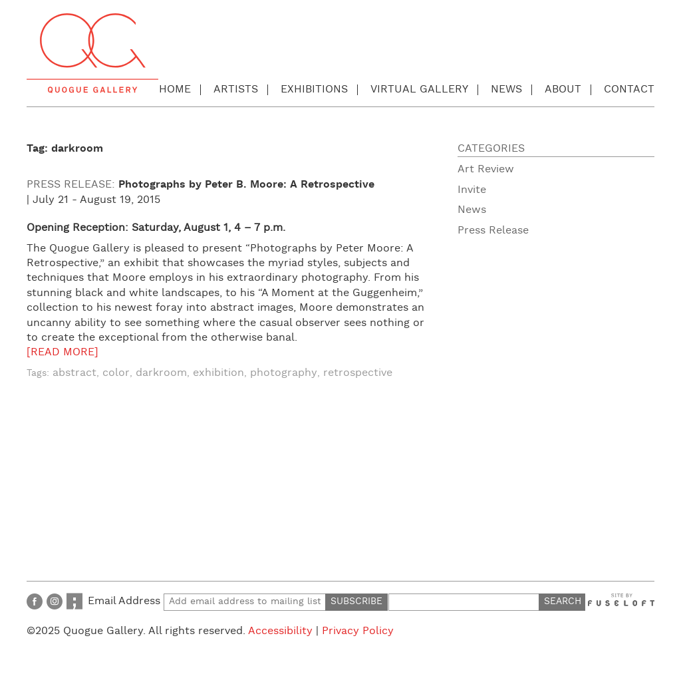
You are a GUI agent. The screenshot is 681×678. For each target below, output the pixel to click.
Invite (472, 190)
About (563, 89)
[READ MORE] (62, 352)
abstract (74, 373)
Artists (235, 89)
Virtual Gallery (419, 89)
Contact (629, 89)
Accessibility (280, 631)
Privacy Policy (358, 631)
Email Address (207, 601)
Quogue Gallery (92, 53)
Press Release (493, 231)
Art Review (486, 169)
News (506, 89)
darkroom (161, 373)
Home (175, 89)
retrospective (357, 373)
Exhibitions (314, 89)
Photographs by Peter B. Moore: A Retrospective (246, 185)
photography (283, 373)
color (116, 373)
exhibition (218, 373)
